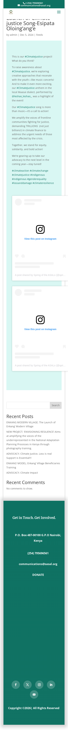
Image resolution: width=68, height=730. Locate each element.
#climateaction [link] (20, 170)
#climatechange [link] (39, 170)
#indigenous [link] (37, 174)
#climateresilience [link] (43, 183)
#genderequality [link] (36, 179)
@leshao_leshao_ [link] (21, 96)
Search (56, 405)
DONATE (38, 575)
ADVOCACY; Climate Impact (22, 472)
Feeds (39, 34)
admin (13, 34)
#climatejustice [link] (21, 174)
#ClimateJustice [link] (34, 56)
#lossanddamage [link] (22, 183)
